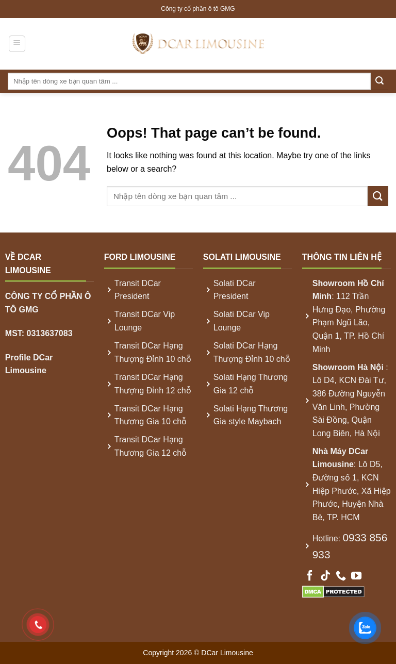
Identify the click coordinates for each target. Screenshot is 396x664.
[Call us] (341, 576)
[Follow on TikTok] (325, 576)
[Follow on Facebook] (310, 576)
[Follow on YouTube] (356, 576)
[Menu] (17, 44)
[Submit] (379, 81)
